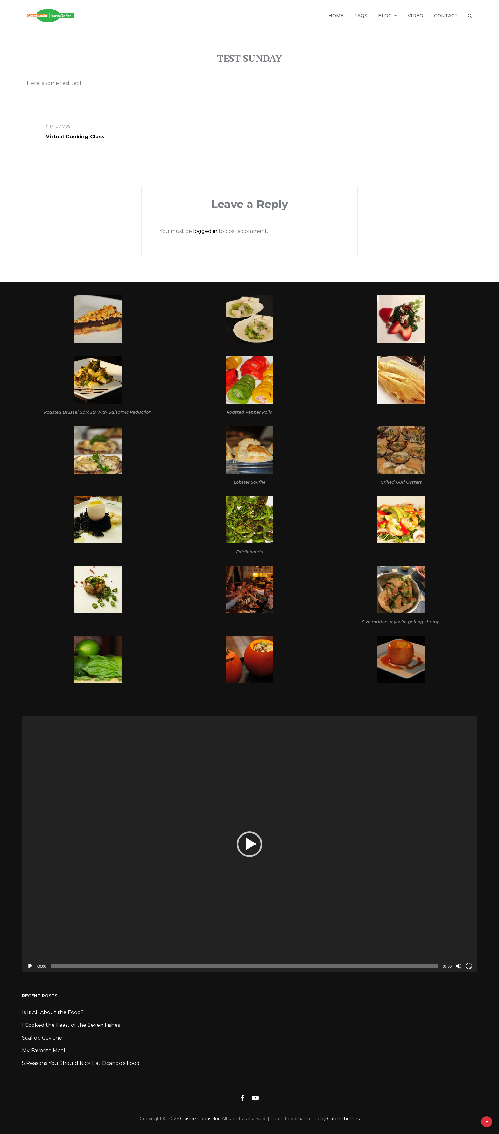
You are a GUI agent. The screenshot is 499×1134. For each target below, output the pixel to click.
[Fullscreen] (469, 966)
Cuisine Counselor (200, 1119)
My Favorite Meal (43, 1050)
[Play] (30, 966)
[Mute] (458, 966)
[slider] (244, 966)
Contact (446, 15)
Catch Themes (343, 1119)
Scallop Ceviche (42, 1038)
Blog (385, 15)
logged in (205, 231)
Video (415, 15)
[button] (249, 844)
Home (336, 15)
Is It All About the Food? (53, 1012)
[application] (249, 844)
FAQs (361, 15)
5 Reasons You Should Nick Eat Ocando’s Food (81, 1063)
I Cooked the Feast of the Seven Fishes (71, 1025)
